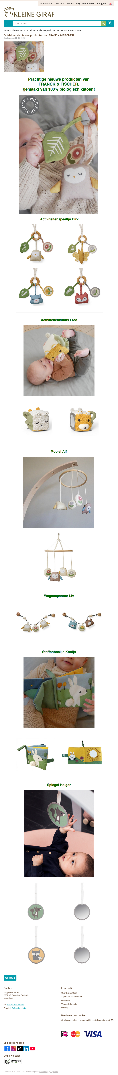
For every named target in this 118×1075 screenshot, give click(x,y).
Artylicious (54, 1072)
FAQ (78, 3)
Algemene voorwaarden (71, 996)
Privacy (64, 1008)
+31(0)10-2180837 (15, 1004)
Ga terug (10, 977)
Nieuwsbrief (46, 3)
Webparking (44, 1072)
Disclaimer (66, 1000)
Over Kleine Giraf (69, 993)
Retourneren (88, 3)
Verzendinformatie (69, 1004)
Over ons (59, 3)
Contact (70, 3)
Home (6, 30)
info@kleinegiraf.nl (18, 1008)
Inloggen (101, 3)
